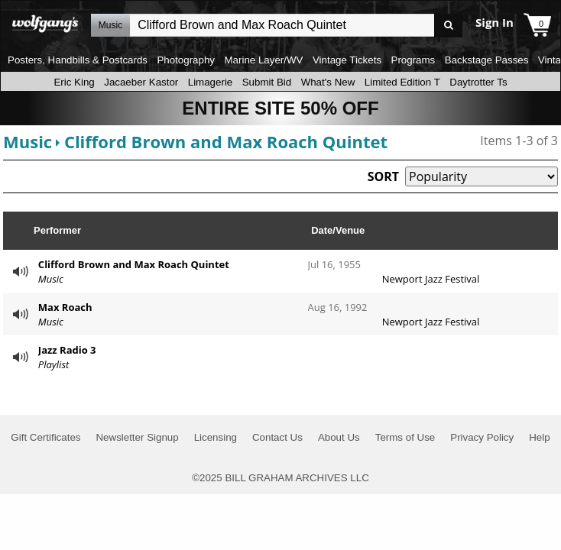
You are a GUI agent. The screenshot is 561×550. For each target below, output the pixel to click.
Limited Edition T (402, 82)
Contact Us (277, 437)
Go (448, 25)
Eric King (74, 82)
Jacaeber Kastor (141, 82)
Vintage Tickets (347, 60)
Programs (413, 60)
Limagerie (210, 82)
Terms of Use (405, 437)
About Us (339, 437)
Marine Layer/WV (263, 60)
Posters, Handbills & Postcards (78, 60)
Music (27, 141)
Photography (186, 60)
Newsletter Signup (137, 437)
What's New (328, 82)
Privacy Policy (482, 437)
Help (539, 437)
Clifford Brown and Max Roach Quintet (226, 141)
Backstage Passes (487, 60)
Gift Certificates (45, 437)
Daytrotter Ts (478, 82)
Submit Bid (266, 82)
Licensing (215, 437)
